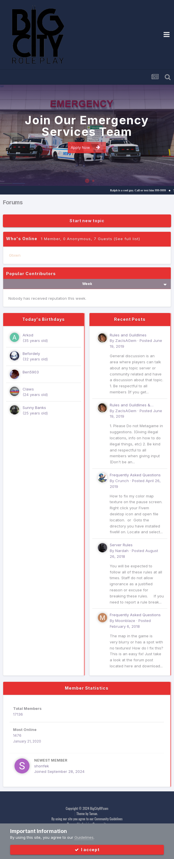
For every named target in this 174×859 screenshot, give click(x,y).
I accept (87, 849)
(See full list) (126, 238)
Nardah (122, 550)
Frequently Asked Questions (135, 475)
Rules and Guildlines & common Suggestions (130, 405)
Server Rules (121, 545)
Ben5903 (31, 372)
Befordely (31, 353)
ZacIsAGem (125, 340)
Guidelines (84, 837)
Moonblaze (125, 620)
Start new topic (87, 220)
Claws (28, 389)
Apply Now (85, 147)
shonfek (41, 766)
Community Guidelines (108, 818)
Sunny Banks (34, 407)
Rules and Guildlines (128, 335)
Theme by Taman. (87, 813)
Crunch (122, 480)
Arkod (28, 335)
